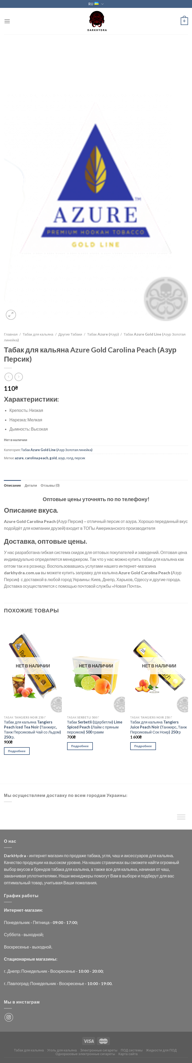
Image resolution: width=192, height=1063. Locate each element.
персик (79, 458)
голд (69, 458)
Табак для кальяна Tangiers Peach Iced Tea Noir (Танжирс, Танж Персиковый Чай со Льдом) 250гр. (32, 729)
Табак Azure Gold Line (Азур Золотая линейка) (56, 450)
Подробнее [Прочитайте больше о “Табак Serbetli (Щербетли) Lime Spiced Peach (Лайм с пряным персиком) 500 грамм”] (80, 746)
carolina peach (36, 458)
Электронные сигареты (99, 1050)
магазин (55, 855)
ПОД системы (132, 1050)
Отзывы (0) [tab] (50, 485)
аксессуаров (136, 855)
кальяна (165, 855)
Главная (11, 334)
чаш (116, 855)
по (66, 855)
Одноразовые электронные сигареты (85, 1054)
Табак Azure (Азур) (103, 334)
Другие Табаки (70, 334)
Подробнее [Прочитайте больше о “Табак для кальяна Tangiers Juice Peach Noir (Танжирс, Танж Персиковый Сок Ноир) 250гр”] (143, 746)
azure (19, 458)
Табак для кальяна (38, 334)
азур (61, 458)
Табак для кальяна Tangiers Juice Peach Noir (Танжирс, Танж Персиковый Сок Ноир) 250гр (158, 727)
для (152, 855)
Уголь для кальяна (62, 1050)
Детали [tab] (31, 485)
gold (53, 458)
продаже (77, 855)
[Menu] (7, 21)
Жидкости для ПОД (161, 1050)
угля (106, 855)
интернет (38, 855)
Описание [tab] (12, 485)
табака (93, 855)
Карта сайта (128, 1054)
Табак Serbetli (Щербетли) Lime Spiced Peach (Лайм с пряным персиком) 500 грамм (94, 727)
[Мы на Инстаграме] (8, 1017)
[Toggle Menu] (181, 818)
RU (95, 4)
